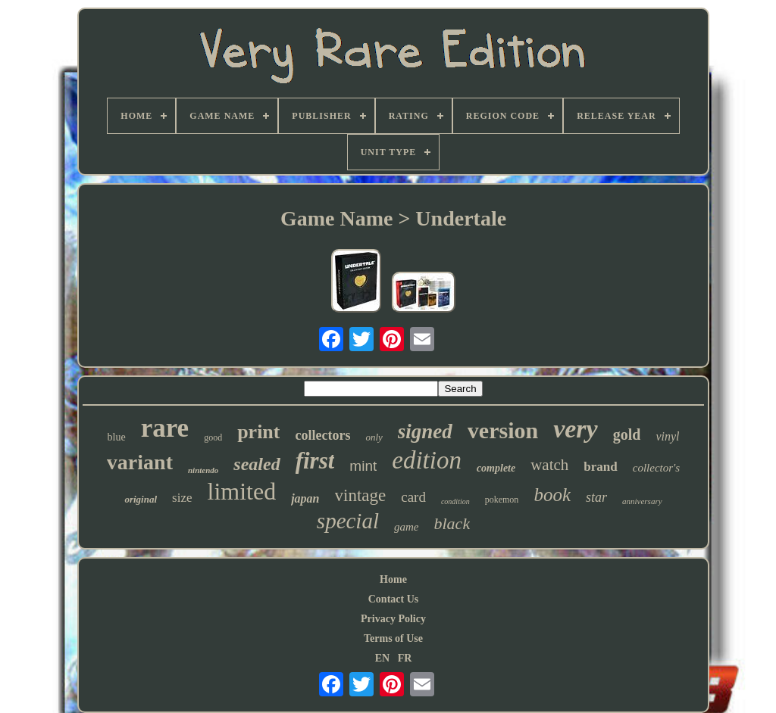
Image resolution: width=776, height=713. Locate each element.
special (348, 521)
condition (455, 501)
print (258, 432)
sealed (256, 464)
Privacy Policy (393, 618)
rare (165, 428)
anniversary (642, 501)
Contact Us (393, 599)
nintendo (203, 470)
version (503, 430)
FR (405, 658)
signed (425, 431)
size (182, 497)
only (373, 437)
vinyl (667, 436)
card (413, 497)
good (213, 437)
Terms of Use (393, 638)
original (140, 499)
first (315, 460)
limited (242, 491)
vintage (360, 495)
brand (600, 466)
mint (363, 466)
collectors (322, 435)
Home (393, 579)
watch (549, 465)
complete (496, 468)
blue (117, 437)
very (575, 429)
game (406, 527)
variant (140, 462)
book (552, 494)
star (596, 497)
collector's (656, 468)
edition (427, 460)
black (452, 523)
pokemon (502, 499)
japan (305, 498)
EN (382, 658)
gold (627, 434)
